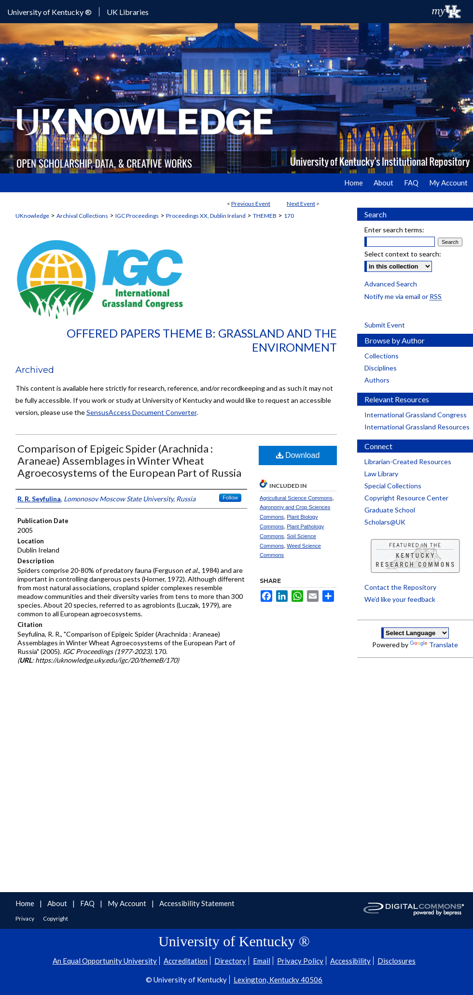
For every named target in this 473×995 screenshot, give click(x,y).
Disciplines (380, 368)
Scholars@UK (384, 522)
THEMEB (265, 215)
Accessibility (350, 960)
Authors (377, 380)
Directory (230, 960)
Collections (381, 356)
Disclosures (396, 960)
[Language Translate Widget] (415, 633)
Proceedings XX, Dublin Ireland (206, 215)
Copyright (55, 918)
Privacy (25, 918)
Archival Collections (82, 215)
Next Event (301, 203)
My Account (128, 903)
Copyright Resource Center (406, 498)
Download (298, 455)
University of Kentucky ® (49, 11)
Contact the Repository (400, 587)
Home (25, 903)
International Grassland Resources (417, 427)
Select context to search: (402, 254)
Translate (434, 644)
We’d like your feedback (399, 599)
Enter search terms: (394, 230)
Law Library (381, 473)
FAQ (88, 903)
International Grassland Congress (415, 415)
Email (261, 960)
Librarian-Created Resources (407, 461)
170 (289, 215)
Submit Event (384, 325)
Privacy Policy (300, 960)
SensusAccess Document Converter (141, 412)
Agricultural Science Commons (296, 498)
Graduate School (389, 510)
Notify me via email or (403, 296)
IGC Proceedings (137, 215)
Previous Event (250, 203)
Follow (230, 497)
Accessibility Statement (197, 903)
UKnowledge (32, 215)
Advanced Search (390, 284)
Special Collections (392, 486)
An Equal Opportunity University (105, 960)
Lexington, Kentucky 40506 (278, 979)
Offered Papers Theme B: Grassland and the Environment (202, 340)
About (58, 903)
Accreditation (186, 960)
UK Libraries (128, 11)
